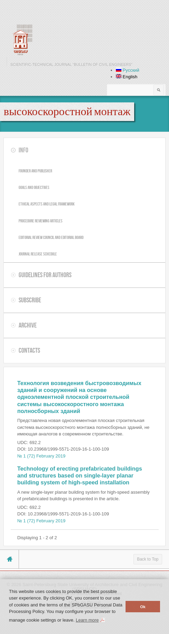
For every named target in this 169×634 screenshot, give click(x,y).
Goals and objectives (34, 187)
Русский (127, 70)
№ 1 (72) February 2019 (41, 456)
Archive (28, 325)
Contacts (29, 350)
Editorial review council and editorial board (51, 237)
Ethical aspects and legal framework (46, 204)
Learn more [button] (87, 620)
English (126, 76)
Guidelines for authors (45, 275)
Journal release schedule (38, 253)
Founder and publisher (35, 170)
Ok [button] (143, 606)
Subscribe (30, 300)
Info (23, 150)
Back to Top (147, 559)
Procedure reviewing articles (40, 220)
